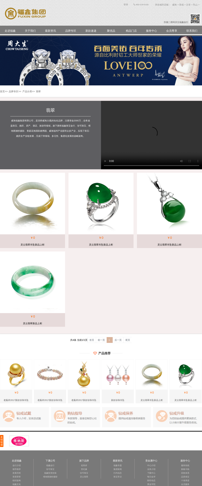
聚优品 (111, 30)
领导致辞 (16, 469)
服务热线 (185, 465)
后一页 (118, 340)
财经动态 (151, 480)
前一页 (101, 340)
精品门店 (131, 30)
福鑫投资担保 (50, 473)
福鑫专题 (117, 465)
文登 (188, 4)
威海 (174, 4)
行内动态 (117, 473)
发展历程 (16, 473)
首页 (2, 91)
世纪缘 (84, 469)
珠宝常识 (117, 477)
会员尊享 (171, 30)
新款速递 (90, 30)
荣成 (181, 4)
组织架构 (16, 480)
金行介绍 (16, 465)
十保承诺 (185, 480)
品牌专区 (70, 30)
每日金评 (151, 477)
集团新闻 (117, 469)
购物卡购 (185, 469)
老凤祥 (84, 465)
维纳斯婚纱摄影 (50, 477)
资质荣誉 (16, 477)
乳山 (195, 4)
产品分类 (27, 91)
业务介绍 (151, 469)
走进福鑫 (10, 30)
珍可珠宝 (50, 469)
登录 (126, 4)
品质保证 (185, 477)
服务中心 (151, 30)
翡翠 (38, 91)
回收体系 (185, 473)
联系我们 (191, 30)
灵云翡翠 (84, 477)
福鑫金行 (50, 465)
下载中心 (151, 473)
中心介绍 (151, 465)
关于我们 (30, 30)
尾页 (127, 340)
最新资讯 (50, 30)
